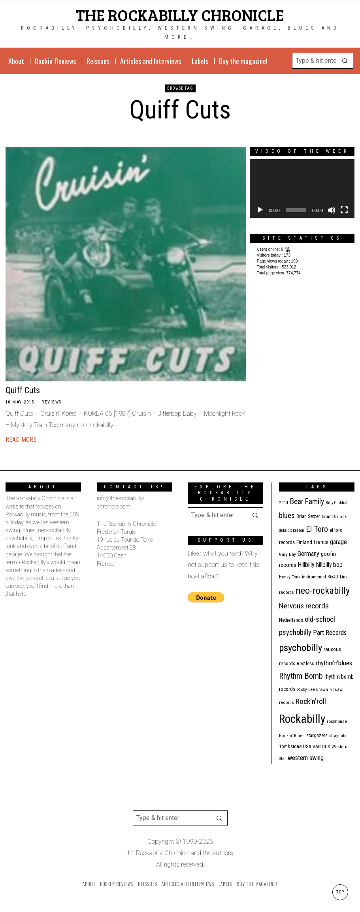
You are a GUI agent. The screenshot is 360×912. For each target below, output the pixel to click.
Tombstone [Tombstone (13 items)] (290, 746)
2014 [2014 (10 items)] (283, 502)
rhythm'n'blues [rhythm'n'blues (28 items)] (334, 663)
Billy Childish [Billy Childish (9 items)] (337, 502)
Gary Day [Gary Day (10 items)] (287, 554)
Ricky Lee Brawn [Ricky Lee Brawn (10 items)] (312, 689)
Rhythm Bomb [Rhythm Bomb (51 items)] (301, 676)
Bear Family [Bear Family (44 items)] (307, 501)
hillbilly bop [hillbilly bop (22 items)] (329, 565)
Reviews (51, 402)
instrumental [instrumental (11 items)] (314, 577)
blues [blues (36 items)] (287, 515)
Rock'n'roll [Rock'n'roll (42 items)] (311, 701)
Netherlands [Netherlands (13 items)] (291, 620)
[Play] (260, 210)
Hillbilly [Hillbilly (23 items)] (306, 565)
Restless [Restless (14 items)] (305, 663)
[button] (345, 61)
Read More (21, 439)
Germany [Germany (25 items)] (308, 553)
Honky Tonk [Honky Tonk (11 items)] (289, 577)
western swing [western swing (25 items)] (306, 758)
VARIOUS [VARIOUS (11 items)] (321, 746)
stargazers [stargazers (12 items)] (317, 735)
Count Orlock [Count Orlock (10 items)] (334, 516)
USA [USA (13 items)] (307, 746)
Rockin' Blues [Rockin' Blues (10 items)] (292, 735)
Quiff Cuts (23, 390)
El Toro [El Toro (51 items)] (317, 529)
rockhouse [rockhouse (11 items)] (337, 721)
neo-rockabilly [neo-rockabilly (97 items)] (323, 590)
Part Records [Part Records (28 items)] (330, 632)
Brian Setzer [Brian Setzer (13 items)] (308, 516)
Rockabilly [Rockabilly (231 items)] (302, 719)
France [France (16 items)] (321, 542)
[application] (302, 188)
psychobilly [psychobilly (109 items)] (300, 647)
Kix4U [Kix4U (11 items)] (333, 577)
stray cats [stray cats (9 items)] (337, 735)
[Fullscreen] (344, 210)
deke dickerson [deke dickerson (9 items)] (291, 530)
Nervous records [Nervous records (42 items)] (304, 605)
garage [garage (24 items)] (338, 542)
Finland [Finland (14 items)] (304, 542)
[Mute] (331, 210)
